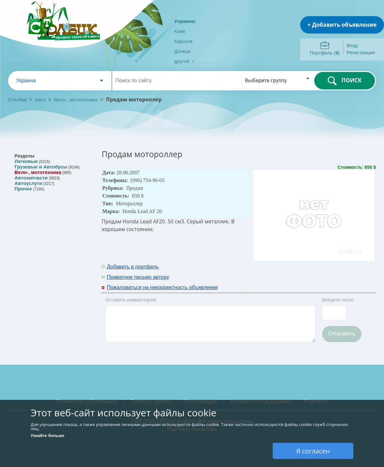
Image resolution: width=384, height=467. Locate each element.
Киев (179, 31)
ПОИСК (344, 80)
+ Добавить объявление (342, 24)
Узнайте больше (47, 435)
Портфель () (325, 53)
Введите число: (338, 300)
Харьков (183, 41)
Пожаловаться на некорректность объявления (162, 287)
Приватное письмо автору (138, 277)
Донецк (182, 51)
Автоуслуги (28, 183)
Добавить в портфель (133, 266)
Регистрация (361, 52)
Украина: (185, 21)
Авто (40, 99)
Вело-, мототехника (76, 99)
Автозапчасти (31, 177)
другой (184, 61)
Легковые (26, 161)
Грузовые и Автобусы (41, 166)
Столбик (17, 99)
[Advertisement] (291, 271)
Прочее (23, 188)
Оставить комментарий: (131, 300)
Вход (352, 45)
